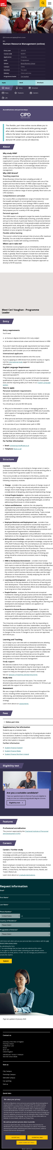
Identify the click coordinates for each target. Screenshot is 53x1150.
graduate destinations (27, 875)
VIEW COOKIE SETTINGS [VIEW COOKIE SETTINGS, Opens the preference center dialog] (26, 1142)
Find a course (21, 37)
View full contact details (10, 1057)
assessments (24, 704)
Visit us (5, 1084)
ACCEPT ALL (16, 1137)
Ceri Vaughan (25, 76)
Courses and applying (11, 37)
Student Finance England (13, 748)
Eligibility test (14, 803)
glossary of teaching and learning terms (23, 675)
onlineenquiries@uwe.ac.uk (19, 446)
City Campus (7, 1071)
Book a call (17, 449)
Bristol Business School (28, 63)
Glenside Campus (9, 1078)
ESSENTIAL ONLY (37, 1137)
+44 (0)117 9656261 (17, 1055)
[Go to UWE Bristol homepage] (3, 37)
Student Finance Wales (13, 751)
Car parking (7, 1081)
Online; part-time (12, 722)
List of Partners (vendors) (12, 1133)
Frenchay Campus (9, 1074)
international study (15, 362)
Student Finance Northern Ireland (17, 754)
